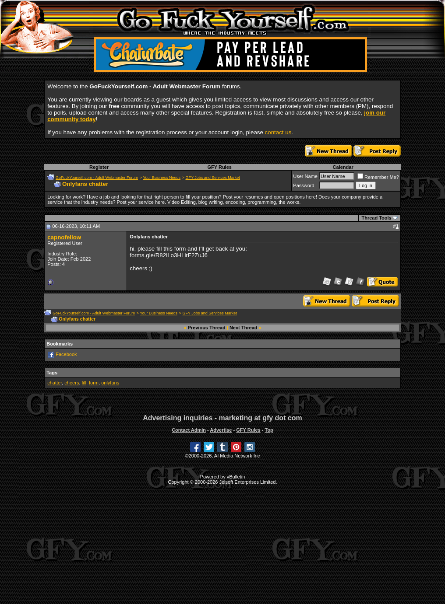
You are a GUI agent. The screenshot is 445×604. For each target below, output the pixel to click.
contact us (278, 132)
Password (303, 185)
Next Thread (244, 327)
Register (99, 167)
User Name (305, 176)
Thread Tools (376, 217)
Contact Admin (189, 430)
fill (84, 382)
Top (269, 430)
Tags (51, 372)
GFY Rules (219, 167)
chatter (54, 382)
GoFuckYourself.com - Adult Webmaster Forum (97, 177)
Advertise (221, 430)
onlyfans (110, 382)
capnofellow (64, 237)
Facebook (66, 354)
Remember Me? (378, 177)
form (94, 382)
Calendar (343, 167)
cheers (71, 382)
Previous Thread (207, 327)
